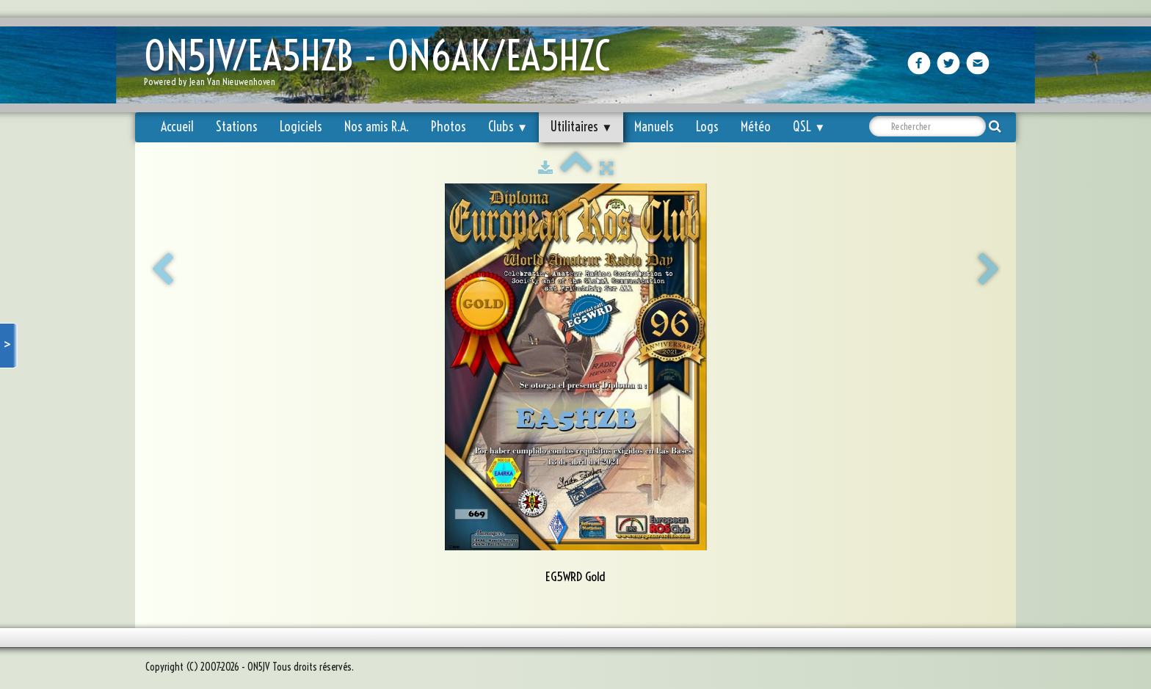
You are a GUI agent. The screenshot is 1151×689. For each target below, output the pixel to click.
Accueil (177, 126)
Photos (448, 126)
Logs (707, 126)
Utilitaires (581, 126)
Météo (756, 126)
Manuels (654, 126)
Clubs (508, 126)
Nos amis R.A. (376, 126)
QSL (809, 126)
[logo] (382, 66)
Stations (237, 126)
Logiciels (301, 126)
